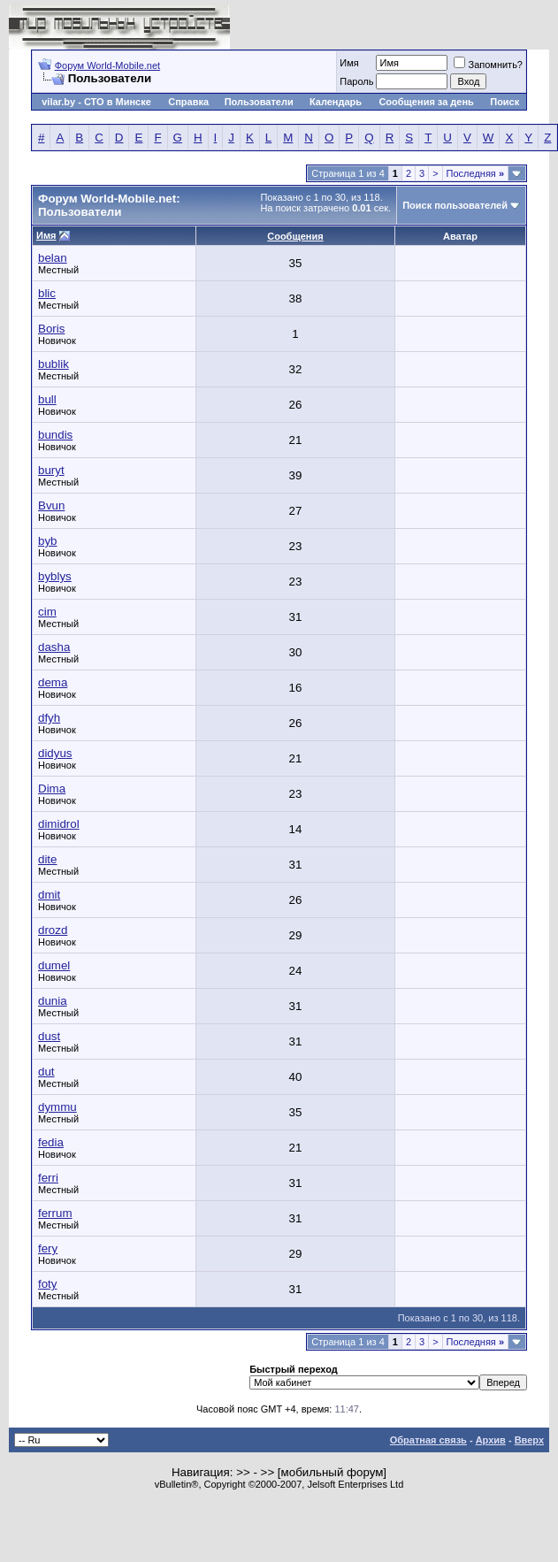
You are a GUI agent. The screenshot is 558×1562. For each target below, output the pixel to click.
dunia (52, 1000)
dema (52, 682)
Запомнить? (488, 64)
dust (49, 1036)
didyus (55, 753)
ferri (48, 1177)
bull (47, 399)
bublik (53, 364)
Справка (188, 101)
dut (46, 1071)
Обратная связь (428, 1440)
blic (47, 293)
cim (47, 611)
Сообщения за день (425, 101)
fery (47, 1248)
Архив (491, 1440)
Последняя (475, 173)
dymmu (57, 1107)
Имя (349, 62)
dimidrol (59, 824)
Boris (51, 328)
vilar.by (58, 101)
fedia (51, 1142)
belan (52, 257)
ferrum (55, 1213)
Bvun (51, 505)
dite (47, 859)
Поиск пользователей (455, 205)
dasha (54, 647)
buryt (51, 470)
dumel (54, 965)
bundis (55, 434)
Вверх (529, 1440)
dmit (49, 894)
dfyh (49, 717)
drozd (52, 930)
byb (47, 540)
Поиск (504, 101)
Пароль (356, 81)
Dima (51, 788)
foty (47, 1283)
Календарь (336, 101)
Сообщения (295, 236)
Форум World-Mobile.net (107, 65)
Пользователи (259, 101)
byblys (55, 576)
